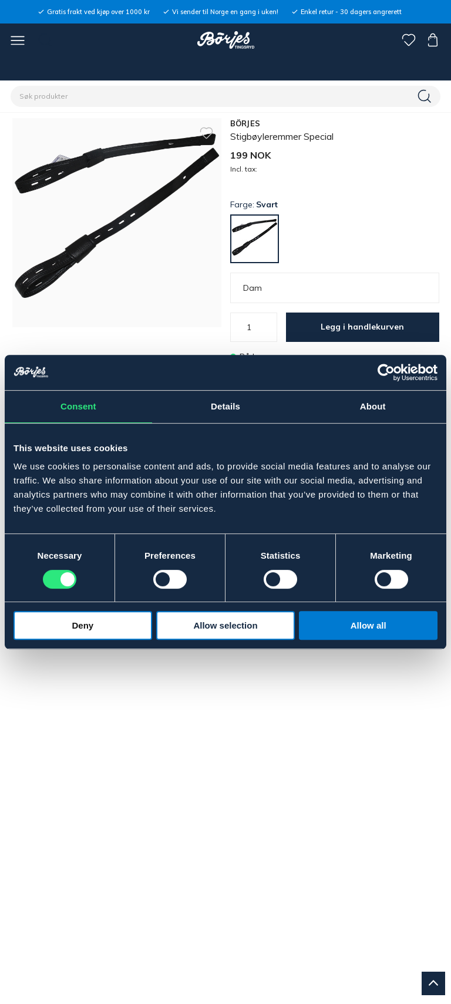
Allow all (368, 625)
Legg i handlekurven (362, 326)
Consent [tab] (78, 406)
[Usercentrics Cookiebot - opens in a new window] (386, 372)
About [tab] (373, 406)
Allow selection (225, 625)
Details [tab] (225, 406)
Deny (82, 625)
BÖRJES (245, 123)
